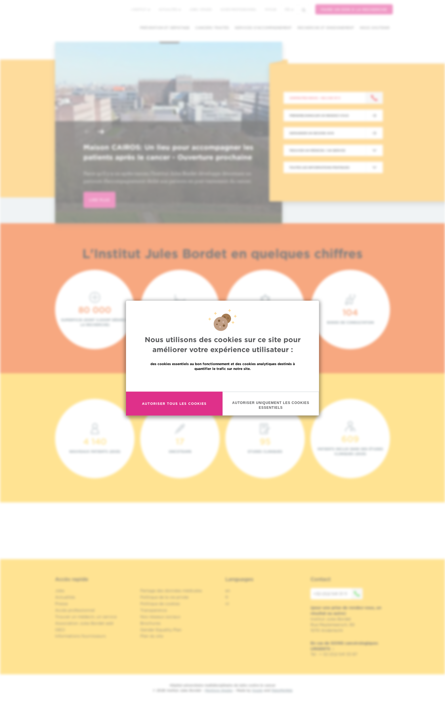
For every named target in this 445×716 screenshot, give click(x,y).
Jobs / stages (200, 9)
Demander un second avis (311, 133)
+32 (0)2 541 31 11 (338, 593)
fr (289, 9)
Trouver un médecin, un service (86, 616)
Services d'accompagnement (263, 28)
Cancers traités (212, 28)
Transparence (153, 610)
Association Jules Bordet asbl (84, 623)
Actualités (170, 9)
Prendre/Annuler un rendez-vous (319, 115)
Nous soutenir (375, 28)
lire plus (99, 200)
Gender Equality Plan (161, 629)
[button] (87, 132)
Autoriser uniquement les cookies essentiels (270, 405)
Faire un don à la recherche (354, 9)
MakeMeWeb (282, 690)
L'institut (140, 9)
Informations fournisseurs (80, 636)
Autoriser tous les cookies (174, 403)
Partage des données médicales (171, 590)
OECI (60, 629)
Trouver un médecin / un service (317, 150)
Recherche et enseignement (325, 28)
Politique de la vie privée (164, 597)
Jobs (59, 590)
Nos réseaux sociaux (160, 616)
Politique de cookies (160, 603)
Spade (257, 690)
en (227, 590)
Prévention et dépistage (165, 28)
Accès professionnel (238, 9)
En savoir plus (222, 380)
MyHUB (270, 9)
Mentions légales (219, 690)
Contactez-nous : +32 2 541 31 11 (314, 98)
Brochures (150, 623)
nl (227, 603)
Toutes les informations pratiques (319, 167)
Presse (61, 603)
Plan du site (151, 636)
